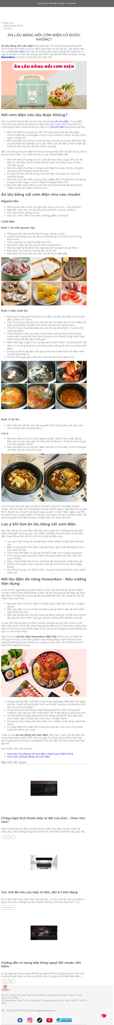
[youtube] (49, 1020)
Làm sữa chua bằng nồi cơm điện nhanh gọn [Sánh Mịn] (40, 753)
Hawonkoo (8, 57)
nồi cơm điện (17, 51)
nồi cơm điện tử (59, 127)
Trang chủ (7, 22)
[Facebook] (20, 1020)
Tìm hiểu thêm (70, 3)
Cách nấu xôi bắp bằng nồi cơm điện (28, 756)
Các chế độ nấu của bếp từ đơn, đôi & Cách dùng (39, 892)
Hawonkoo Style (13, 25)
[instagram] (29, 1020)
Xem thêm (8, 837)
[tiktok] (39, 1020)
